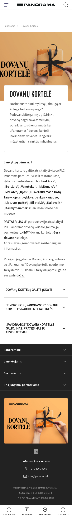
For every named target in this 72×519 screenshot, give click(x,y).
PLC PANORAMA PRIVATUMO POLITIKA (36, 498)
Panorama (9, 26)
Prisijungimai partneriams (21, 385)
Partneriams (12, 373)
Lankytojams (13, 361)
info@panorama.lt (36, 476)
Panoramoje (12, 350)
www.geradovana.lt (27, 243)
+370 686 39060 (36, 469)
